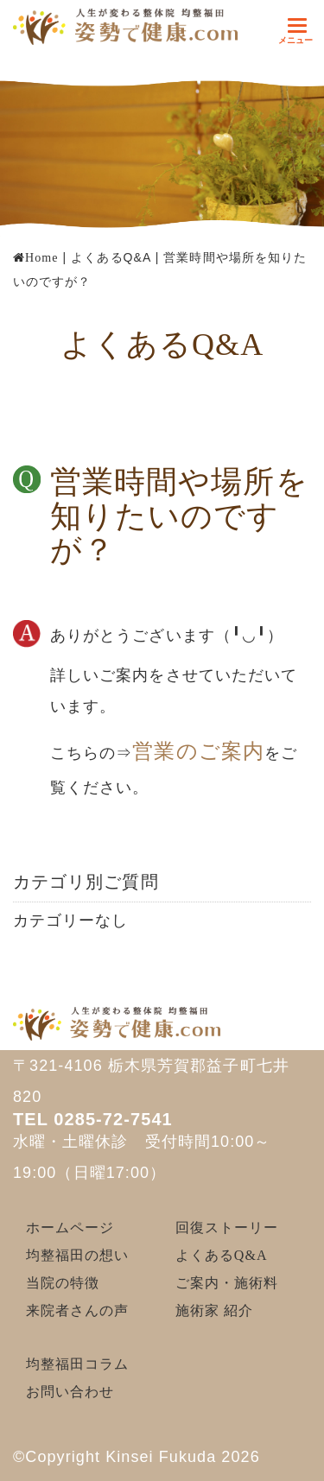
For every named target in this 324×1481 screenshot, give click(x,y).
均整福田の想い (78, 1255)
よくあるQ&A (221, 1255)
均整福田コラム (78, 1364)
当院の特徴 (62, 1282)
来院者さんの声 (78, 1310)
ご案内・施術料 (227, 1282)
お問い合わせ (70, 1391)
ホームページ (70, 1227)
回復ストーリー (227, 1227)
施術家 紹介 (214, 1310)
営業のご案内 (198, 751)
